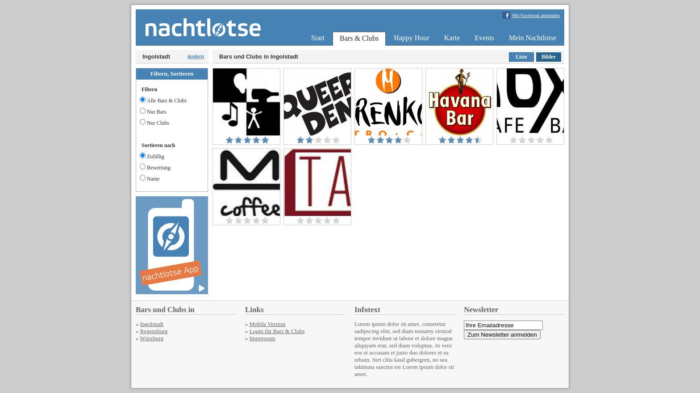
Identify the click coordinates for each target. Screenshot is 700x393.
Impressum (262, 338)
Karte (452, 38)
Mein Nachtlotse (532, 38)
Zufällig (152, 156)
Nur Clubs (154, 123)
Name (150, 179)
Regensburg (154, 331)
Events (484, 38)
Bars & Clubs (359, 38)
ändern (196, 56)
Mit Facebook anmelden (536, 15)
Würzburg (151, 338)
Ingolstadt (151, 324)
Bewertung (155, 168)
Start (318, 38)
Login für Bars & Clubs (277, 331)
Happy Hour (411, 38)
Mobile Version (267, 324)
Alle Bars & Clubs (163, 100)
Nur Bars (153, 112)
